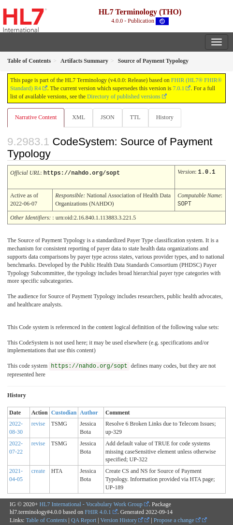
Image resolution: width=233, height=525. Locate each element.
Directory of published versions (123, 96)
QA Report (83, 518)
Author (89, 411)
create (38, 469)
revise (38, 422)
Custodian (64, 411)
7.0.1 (178, 88)
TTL (135, 117)
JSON (108, 117)
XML (78, 117)
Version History (122, 518)
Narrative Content (36, 117)
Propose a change (177, 518)
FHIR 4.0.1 (98, 510)
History (165, 117)
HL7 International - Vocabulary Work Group (91, 502)
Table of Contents (46, 518)
